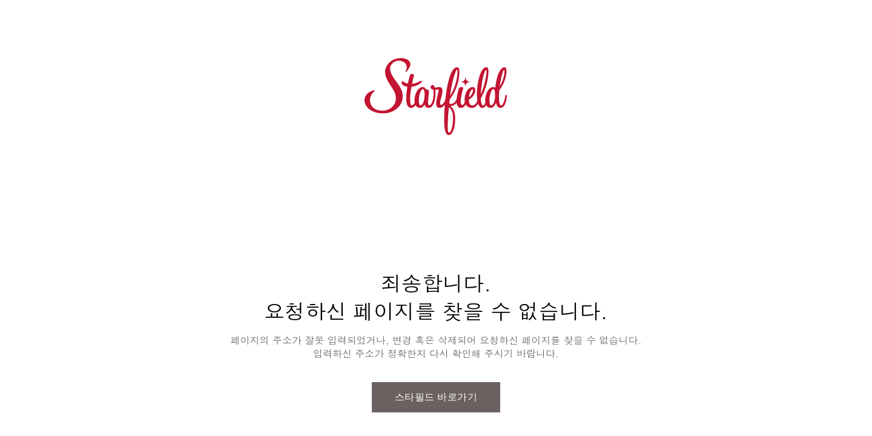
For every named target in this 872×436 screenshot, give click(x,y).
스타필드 (436, 97)
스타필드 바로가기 (436, 397)
